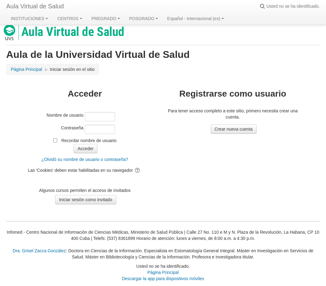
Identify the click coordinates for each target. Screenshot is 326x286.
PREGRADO (106, 18)
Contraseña (72, 127)
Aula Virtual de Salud (35, 6)
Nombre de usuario (65, 115)
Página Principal (162, 272)
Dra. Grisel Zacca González (39, 250)
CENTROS (69, 18)
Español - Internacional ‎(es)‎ (195, 18)
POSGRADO (143, 18)
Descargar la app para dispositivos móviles (163, 278)
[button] (263, 6)
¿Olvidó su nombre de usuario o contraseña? (84, 159)
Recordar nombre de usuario (88, 140)
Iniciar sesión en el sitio (72, 69)
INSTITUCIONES (29, 18)
